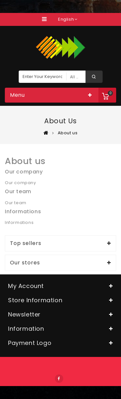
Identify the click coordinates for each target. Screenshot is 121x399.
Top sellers (25, 243)
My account (26, 286)
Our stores (25, 263)
